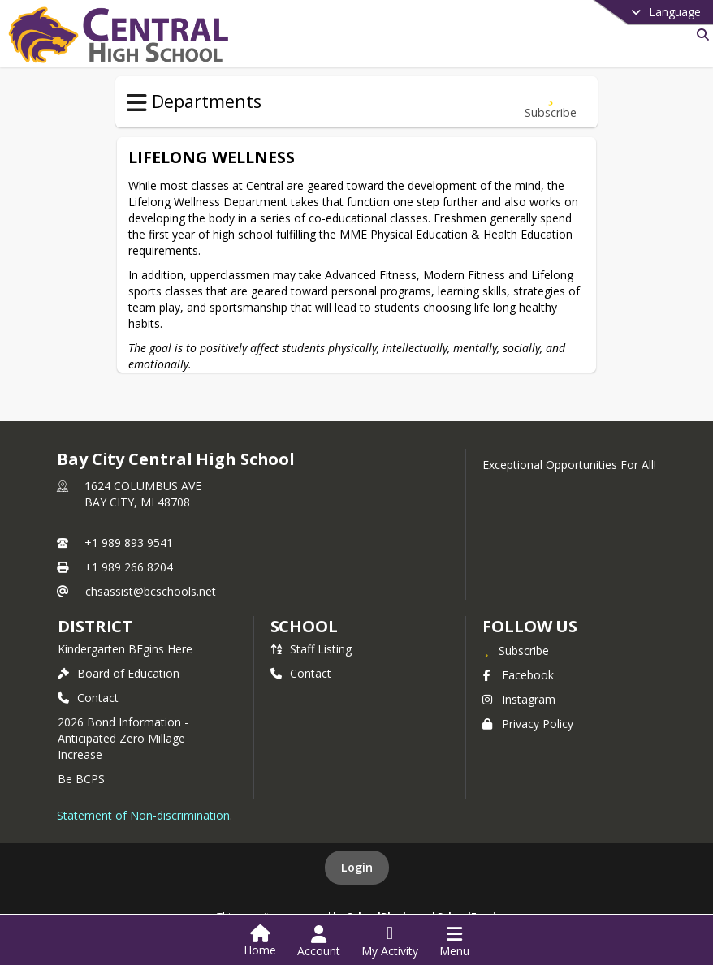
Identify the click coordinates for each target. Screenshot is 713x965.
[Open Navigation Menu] (454, 941)
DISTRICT (95, 626)
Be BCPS (81, 778)
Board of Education (118, 673)
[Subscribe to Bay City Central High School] (515, 650)
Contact (88, 697)
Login (357, 867)
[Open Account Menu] (318, 941)
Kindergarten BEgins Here (125, 649)
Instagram (518, 699)
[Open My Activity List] (389, 941)
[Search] (699, 34)
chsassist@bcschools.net (150, 591)
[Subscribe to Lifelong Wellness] (550, 102)
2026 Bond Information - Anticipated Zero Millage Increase (123, 738)
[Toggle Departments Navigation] (137, 103)
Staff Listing (311, 649)
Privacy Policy (527, 723)
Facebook (518, 675)
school (304, 626)
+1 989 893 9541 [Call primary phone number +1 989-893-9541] (128, 542)
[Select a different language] (625, 12)
